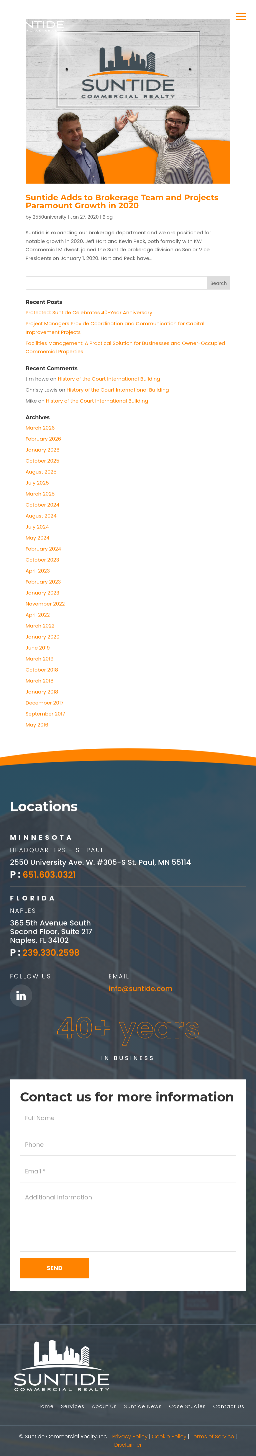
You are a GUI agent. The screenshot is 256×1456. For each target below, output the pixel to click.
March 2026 (40, 427)
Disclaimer (128, 1445)
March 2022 (40, 625)
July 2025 (37, 482)
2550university (49, 217)
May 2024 (38, 537)
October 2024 (42, 504)
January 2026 (43, 449)
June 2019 (38, 647)
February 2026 (43, 438)
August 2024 (41, 515)
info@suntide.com (142, 986)
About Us (103, 1407)
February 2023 (43, 581)
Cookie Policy (169, 1436)
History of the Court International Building (109, 378)
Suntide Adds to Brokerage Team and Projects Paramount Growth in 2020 (122, 201)
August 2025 (41, 471)
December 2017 (45, 702)
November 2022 (45, 603)
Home (44, 1407)
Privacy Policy (130, 1436)
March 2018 (40, 680)
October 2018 (42, 669)
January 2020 (43, 636)
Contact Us (228, 1407)
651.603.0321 (52, 874)
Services (71, 1407)
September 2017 (45, 713)
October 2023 (42, 559)
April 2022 (38, 614)
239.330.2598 (54, 950)
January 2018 (42, 691)
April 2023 (38, 570)
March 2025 (40, 493)
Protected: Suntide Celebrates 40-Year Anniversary (89, 312)
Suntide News (142, 1407)
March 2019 (40, 658)
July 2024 (37, 526)
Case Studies (186, 1407)
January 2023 (42, 592)
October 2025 (42, 460)
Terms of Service (212, 1436)
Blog (108, 217)
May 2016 (37, 724)
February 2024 (43, 548)
